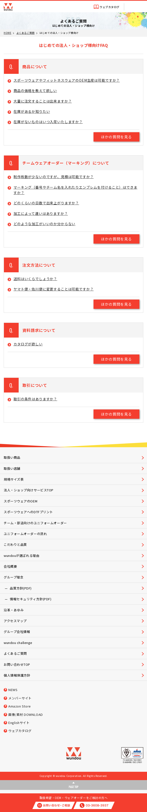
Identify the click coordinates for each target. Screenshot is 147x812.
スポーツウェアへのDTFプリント (28, 512)
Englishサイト (19, 722)
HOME (7, 33)
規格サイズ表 (14, 479)
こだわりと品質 (15, 544)
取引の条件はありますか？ (35, 398)
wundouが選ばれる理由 (21, 555)
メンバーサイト (20, 698)
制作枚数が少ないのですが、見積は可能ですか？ (53, 176)
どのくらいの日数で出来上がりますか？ (46, 202)
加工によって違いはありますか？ (40, 213)
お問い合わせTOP (17, 664)
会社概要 (10, 566)
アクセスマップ (15, 620)
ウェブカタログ (110, 7)
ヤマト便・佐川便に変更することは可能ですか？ (53, 289)
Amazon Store (19, 706)
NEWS (12, 689)
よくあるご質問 (25, 33)
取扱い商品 (12, 457)
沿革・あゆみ (14, 610)
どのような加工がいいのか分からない (44, 223)
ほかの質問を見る (116, 136)
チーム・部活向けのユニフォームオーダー (35, 523)
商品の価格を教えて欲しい (35, 90)
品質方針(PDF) (21, 588)
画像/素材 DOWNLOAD (25, 714)
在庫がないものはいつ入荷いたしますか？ (48, 121)
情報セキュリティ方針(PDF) (30, 599)
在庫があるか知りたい (31, 111)
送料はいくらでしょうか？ (35, 278)
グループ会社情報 (17, 631)
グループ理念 (13, 577)
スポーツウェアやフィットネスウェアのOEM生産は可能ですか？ (66, 80)
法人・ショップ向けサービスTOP (28, 490)
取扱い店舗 (12, 468)
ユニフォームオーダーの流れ (25, 533)
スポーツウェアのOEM (20, 501)
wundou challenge (18, 642)
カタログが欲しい (28, 343)
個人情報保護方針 (17, 675)
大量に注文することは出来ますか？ (42, 101)
